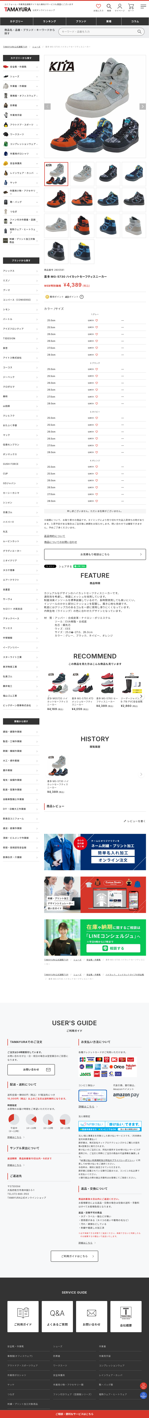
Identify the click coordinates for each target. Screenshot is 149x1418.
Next (143, 106)
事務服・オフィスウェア (19, 95)
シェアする (65, 566)
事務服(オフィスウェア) (19, 1356)
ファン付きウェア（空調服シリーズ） (73, 1394)
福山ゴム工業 (10, 695)
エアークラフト (11, 579)
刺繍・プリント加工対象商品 (19, 240)
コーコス (7, 367)
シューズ (36, 47)
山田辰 (6, 406)
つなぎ (10, 211)
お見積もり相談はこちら (95, 554)
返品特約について (54, 536)
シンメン (7, 502)
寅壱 (5, 348)
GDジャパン (9, 483)
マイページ (120, 7)
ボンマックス (10, 454)
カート (131, 7)
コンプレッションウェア (19, 144)
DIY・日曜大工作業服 (14, 809)
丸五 (5, 531)
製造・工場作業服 (12, 741)
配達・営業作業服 (12, 789)
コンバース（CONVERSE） (17, 299)
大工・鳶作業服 (11, 760)
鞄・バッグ (12, 202)
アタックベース (11, 618)
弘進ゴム (7, 676)
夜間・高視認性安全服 (14, 847)
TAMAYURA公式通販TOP (15, 47)
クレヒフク (9, 415)
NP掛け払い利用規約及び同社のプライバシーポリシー (107, 1160)
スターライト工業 (12, 657)
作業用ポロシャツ (16, 153)
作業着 (102, 1346)
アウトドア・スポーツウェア (22, 1365)
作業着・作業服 (15, 86)
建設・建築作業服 (12, 731)
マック (6, 435)
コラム (135, 21)
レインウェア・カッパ (18, 173)
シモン (6, 309)
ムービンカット (11, 541)
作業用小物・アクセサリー (19, 192)
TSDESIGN (9, 338)
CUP (5, 473)
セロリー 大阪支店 (12, 608)
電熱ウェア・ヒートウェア (19, 231)
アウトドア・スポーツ (18, 124)
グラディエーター (12, 551)
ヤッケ (10, 182)
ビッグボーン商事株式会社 (17, 705)
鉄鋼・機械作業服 (12, 751)
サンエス (7, 628)
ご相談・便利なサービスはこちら (74, 1414)
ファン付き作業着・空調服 (19, 221)
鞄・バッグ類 (106, 1384)
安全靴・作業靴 (15, 66)
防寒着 (10, 105)
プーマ (6, 290)
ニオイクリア (10, 560)
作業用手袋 (12, 115)
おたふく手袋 (10, 425)
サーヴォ (7, 599)
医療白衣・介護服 (12, 857)
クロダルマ (9, 386)
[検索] (101, 32)
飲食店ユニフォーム (13, 818)
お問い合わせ (31, 1069)
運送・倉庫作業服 (12, 828)
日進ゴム (7, 512)
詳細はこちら (14, 1137)
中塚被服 (7, 637)
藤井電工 (7, 686)
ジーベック (9, 377)
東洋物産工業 (10, 666)
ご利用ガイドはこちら (74, 1256)
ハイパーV (8, 522)
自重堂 (6, 589)
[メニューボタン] (143, 6)
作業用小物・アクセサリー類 (68, 1384)
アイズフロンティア (13, 328)
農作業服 (7, 770)
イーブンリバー (11, 647)
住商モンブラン (11, 444)
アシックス (9, 270)
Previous (47, 106)
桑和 (5, 396)
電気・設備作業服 (12, 780)
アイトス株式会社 (12, 357)
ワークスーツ (13, 134)
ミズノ (6, 280)
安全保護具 (12, 163)
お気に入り (98, 7)
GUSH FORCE (11, 464)
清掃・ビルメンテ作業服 (16, 838)
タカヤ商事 (9, 570)
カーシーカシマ (11, 493)
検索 (109, 7)
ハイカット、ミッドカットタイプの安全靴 (125, 974)
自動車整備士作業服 (13, 799)
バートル (7, 319)
